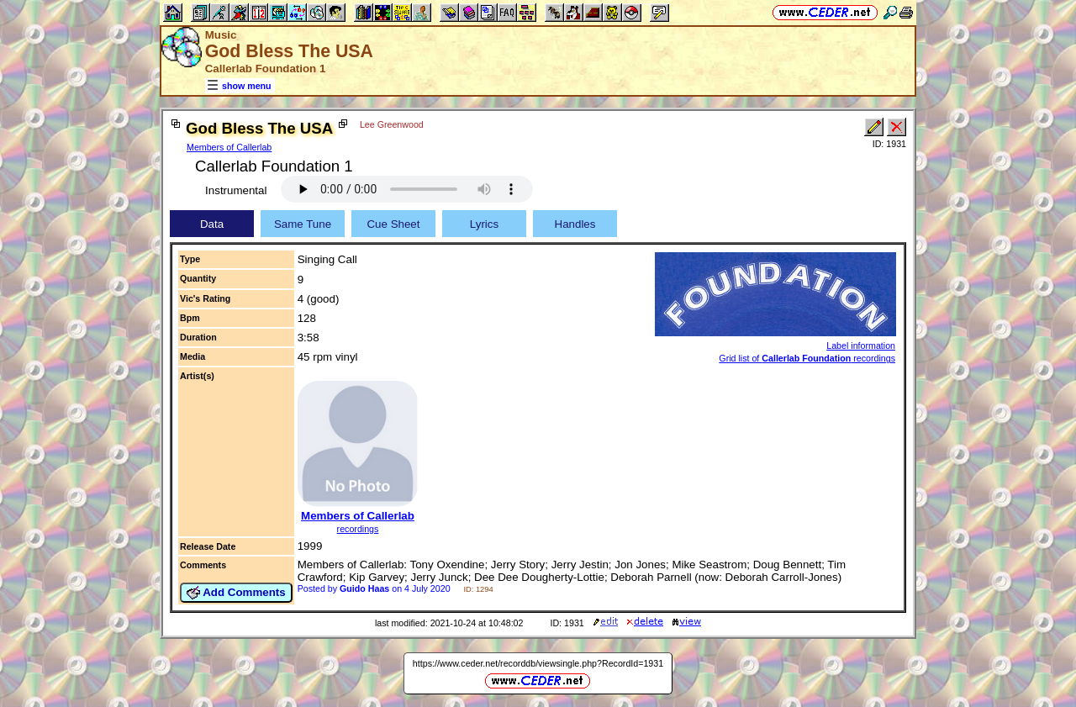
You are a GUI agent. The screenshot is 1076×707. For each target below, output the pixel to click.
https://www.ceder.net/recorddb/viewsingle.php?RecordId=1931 (538, 663)
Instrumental (235, 190)
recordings (358, 529)
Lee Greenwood (392, 124)
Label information (860, 345)
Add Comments (236, 592)
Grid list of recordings (807, 358)
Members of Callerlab (229, 147)
